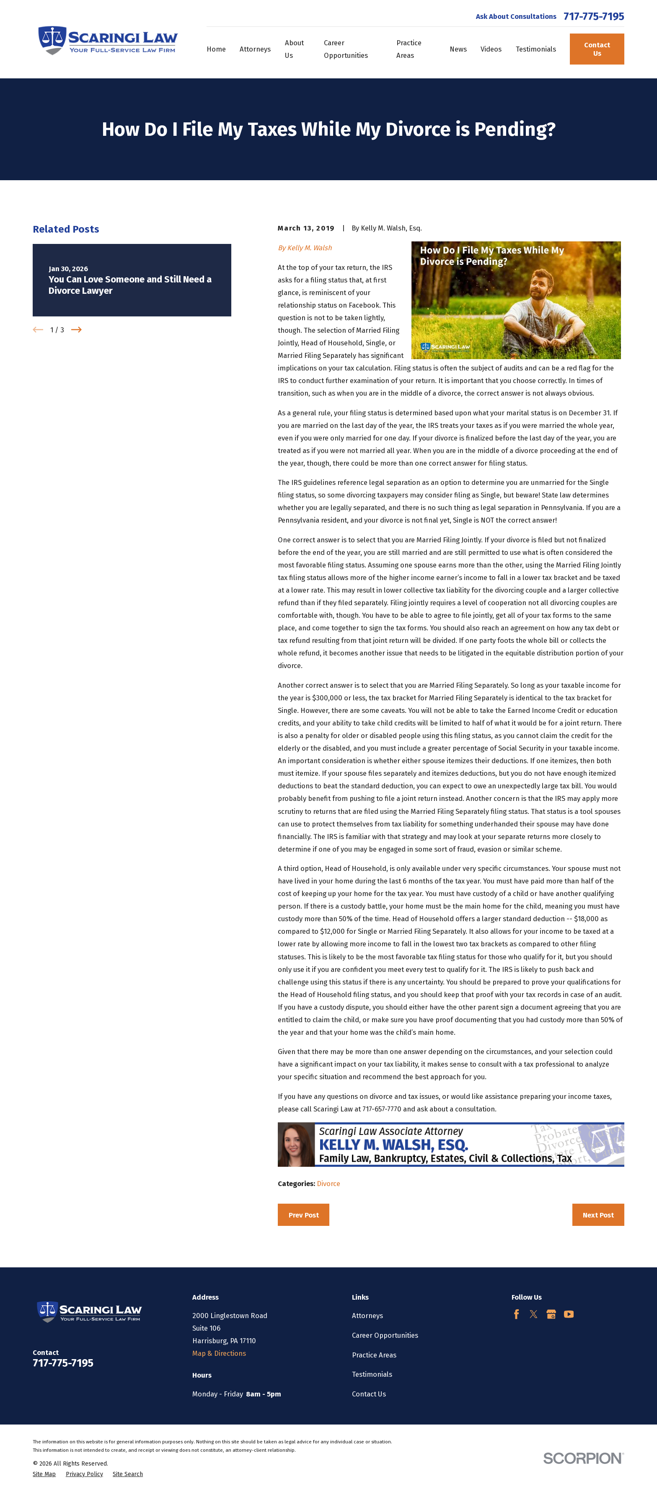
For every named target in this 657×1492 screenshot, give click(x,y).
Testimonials (372, 1374)
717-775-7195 (594, 16)
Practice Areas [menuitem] (409, 49)
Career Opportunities (385, 1335)
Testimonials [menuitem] (536, 49)
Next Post (598, 1215)
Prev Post (304, 1215)
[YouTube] (569, 1314)
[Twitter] (533, 1314)
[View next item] (76, 329)
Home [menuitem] (216, 49)
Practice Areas (374, 1355)
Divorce (328, 1183)
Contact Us (597, 49)
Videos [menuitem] (491, 49)
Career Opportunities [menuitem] (346, 49)
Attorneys (367, 1315)
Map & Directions (219, 1353)
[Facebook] (516, 1314)
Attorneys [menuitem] (255, 49)
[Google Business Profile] (551, 1314)
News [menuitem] (458, 49)
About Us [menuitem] (294, 49)
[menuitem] (44, 1474)
